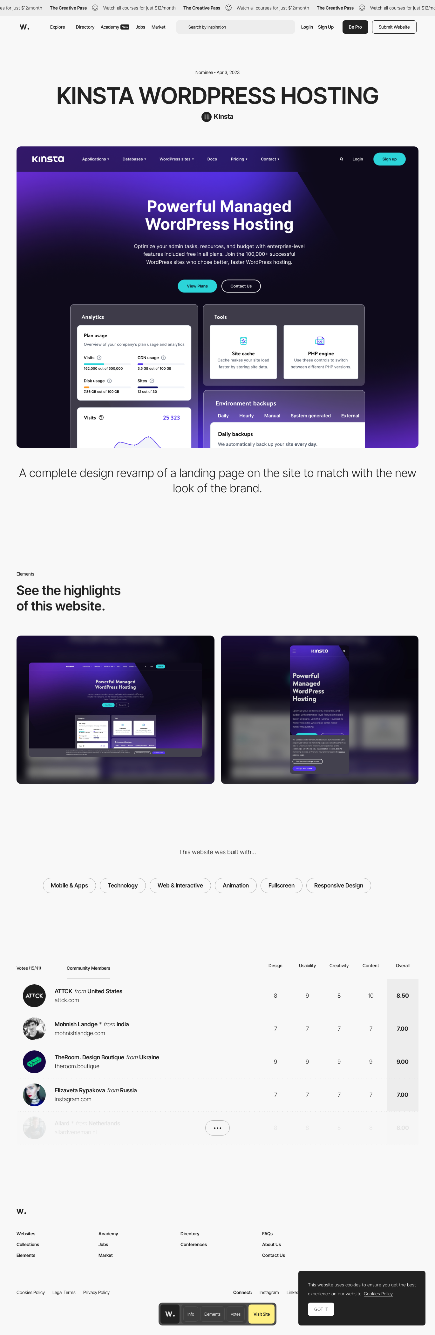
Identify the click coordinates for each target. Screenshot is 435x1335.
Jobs (140, 27)
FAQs (267, 1233)
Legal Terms (64, 1292)
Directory (85, 27)
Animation (236, 885)
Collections (28, 1244)
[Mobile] (320, 710)
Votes (236, 1314)
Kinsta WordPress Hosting (218, 95)
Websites (26, 1233)
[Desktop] (115, 710)
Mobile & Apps (69, 885)
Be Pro (355, 27)
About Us (271, 1244)
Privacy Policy (96, 1292)
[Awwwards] (24, 27)
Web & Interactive (180, 885)
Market (159, 27)
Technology (123, 885)
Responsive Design (338, 885)
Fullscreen (281, 885)
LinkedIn (295, 1292)
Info (190, 1314)
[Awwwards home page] (170, 1314)
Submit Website (394, 27)
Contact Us (273, 1255)
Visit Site (262, 1314)
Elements (212, 1314)
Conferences (193, 1244)
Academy (115, 27)
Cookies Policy (31, 1292)
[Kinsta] (217, 117)
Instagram (269, 1292)
